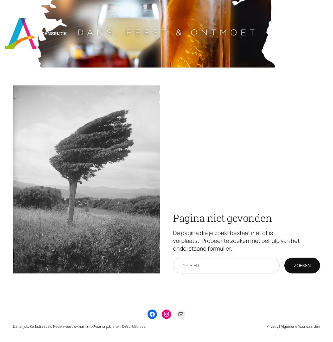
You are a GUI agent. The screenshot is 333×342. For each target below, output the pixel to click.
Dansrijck (54, 33)
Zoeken (302, 265)
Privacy (272, 326)
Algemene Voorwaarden (300, 326)
